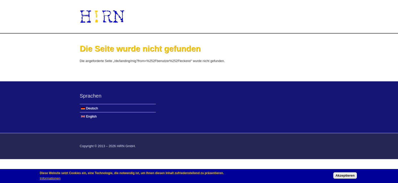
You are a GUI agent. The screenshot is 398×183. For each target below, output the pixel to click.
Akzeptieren (345, 176)
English (89, 116)
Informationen (50, 179)
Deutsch (89, 108)
